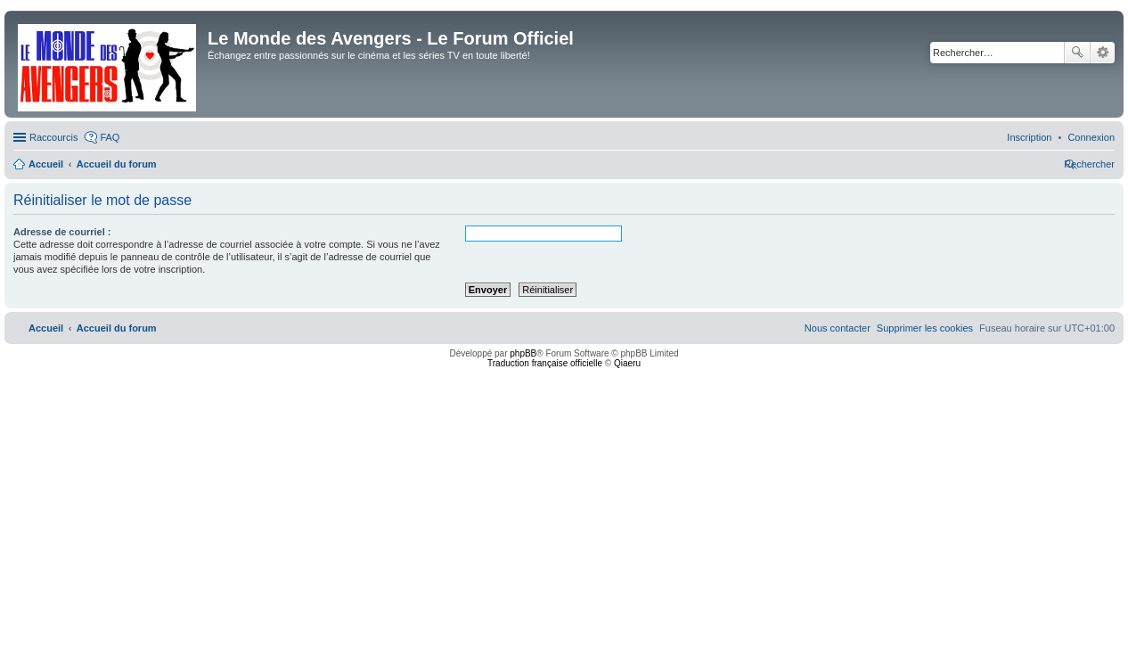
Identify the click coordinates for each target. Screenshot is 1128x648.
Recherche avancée (1103, 52)
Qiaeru (627, 363)
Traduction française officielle (544, 363)
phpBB (523, 353)
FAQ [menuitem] (109, 137)
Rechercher (1077, 52)
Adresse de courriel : (61, 231)
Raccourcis (53, 137)
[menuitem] (1091, 137)
